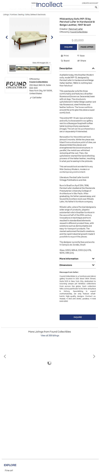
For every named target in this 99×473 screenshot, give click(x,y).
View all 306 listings (50, 340)
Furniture (13, 19)
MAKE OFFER (87, 52)
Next (94, 367)
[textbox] (79, 7)
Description (78, 72)
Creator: (71, 34)
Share (80, 65)
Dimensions (78, 269)
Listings (6, 19)
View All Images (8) (41, 68)
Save (80, 60)
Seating (21, 19)
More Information (78, 262)
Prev (5, 367)
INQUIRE (68, 52)
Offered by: (74, 37)
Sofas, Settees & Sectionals (35, 19)
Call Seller (35, 102)
